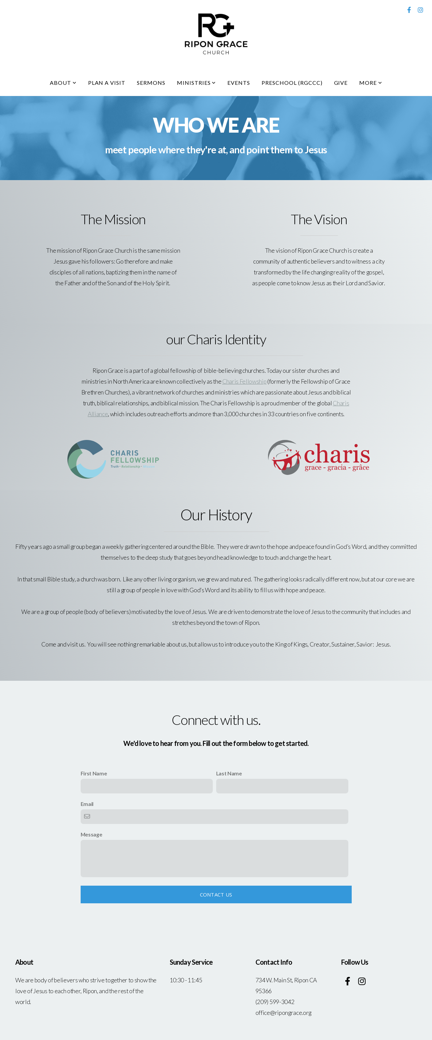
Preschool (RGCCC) (292, 82)
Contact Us (216, 894)
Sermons (151, 82)
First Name (94, 773)
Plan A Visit (107, 82)
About (63, 82)
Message (91, 834)
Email (87, 804)
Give (341, 82)
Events (238, 82)
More (370, 82)
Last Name (229, 773)
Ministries (196, 82)
